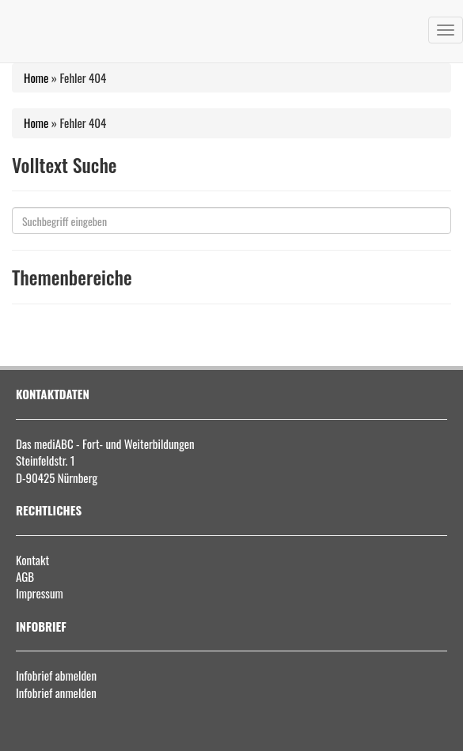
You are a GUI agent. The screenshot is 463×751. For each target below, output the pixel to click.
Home (36, 77)
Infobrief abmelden (56, 675)
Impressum (39, 593)
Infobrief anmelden (56, 692)
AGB (25, 576)
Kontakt (32, 559)
